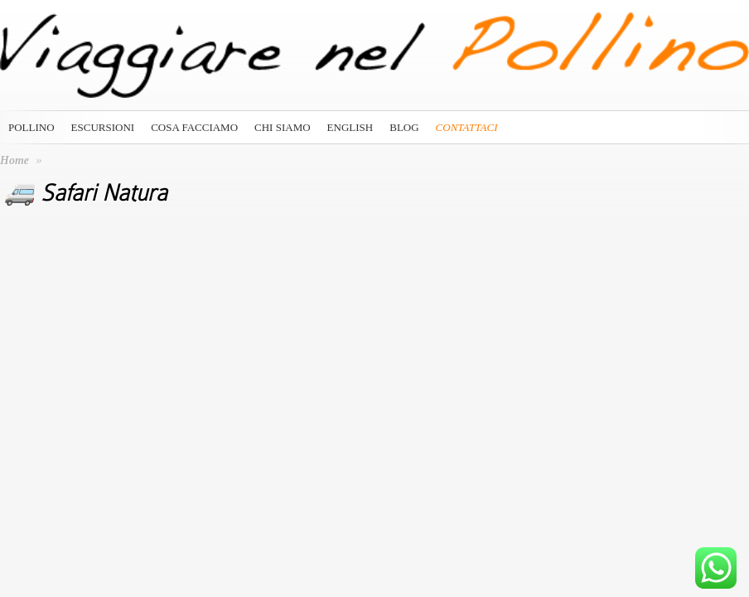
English (350, 127)
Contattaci (467, 127)
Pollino (31, 127)
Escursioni (103, 127)
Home (14, 160)
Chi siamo (282, 127)
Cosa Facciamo (194, 127)
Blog (403, 127)
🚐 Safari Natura (85, 193)
